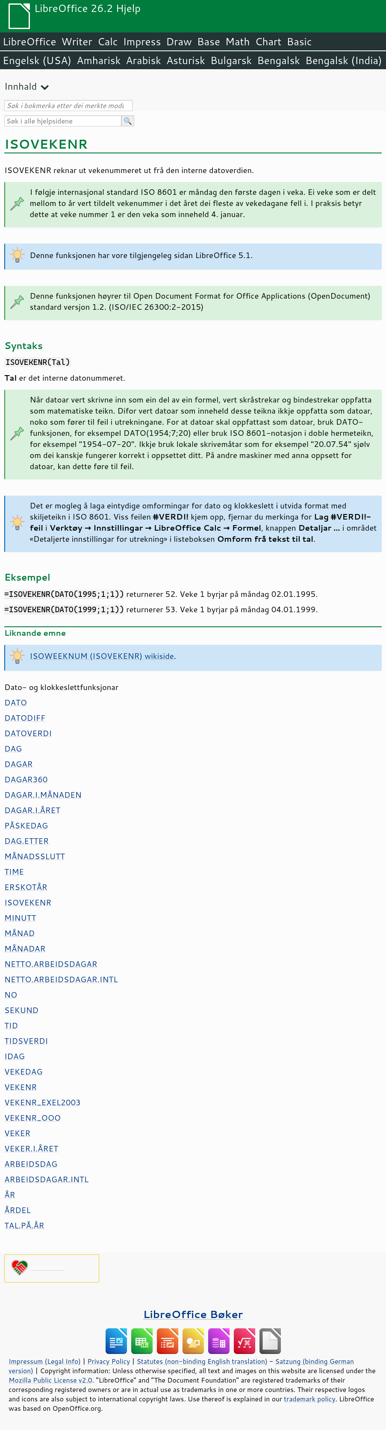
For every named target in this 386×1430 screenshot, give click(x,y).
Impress (142, 41)
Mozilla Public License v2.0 (50, 1380)
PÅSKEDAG (26, 825)
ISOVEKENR (27, 902)
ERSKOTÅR (25, 887)
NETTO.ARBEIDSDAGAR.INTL (61, 979)
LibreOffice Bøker (193, 1314)
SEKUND (21, 1010)
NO (10, 994)
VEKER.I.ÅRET (31, 1148)
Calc (107, 41)
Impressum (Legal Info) (45, 1361)
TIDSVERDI (26, 1040)
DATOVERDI (28, 733)
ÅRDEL (17, 1210)
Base (208, 41)
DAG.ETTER (26, 840)
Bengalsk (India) (343, 60)
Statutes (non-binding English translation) (201, 1361)
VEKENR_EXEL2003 (42, 1102)
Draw (179, 41)
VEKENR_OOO (32, 1117)
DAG (13, 748)
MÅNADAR (24, 948)
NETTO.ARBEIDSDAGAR (50, 963)
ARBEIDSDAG (30, 1163)
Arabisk (143, 60)
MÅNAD (19, 933)
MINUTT (20, 917)
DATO (15, 702)
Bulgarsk (231, 60)
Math (237, 41)
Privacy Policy (108, 1361)
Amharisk (99, 60)
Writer (76, 41)
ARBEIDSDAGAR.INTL (46, 1179)
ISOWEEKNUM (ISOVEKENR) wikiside (102, 655)
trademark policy (309, 1399)
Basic (299, 41)
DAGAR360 (25, 779)
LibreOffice (29, 41)
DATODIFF (24, 717)
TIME (14, 871)
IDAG (14, 1056)
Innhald (20, 86)
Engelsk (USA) (37, 60)
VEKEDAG (23, 1071)
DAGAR (18, 763)
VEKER (17, 1133)
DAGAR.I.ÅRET (32, 810)
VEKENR (20, 1086)
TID (11, 1025)
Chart (268, 41)
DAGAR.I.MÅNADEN (43, 794)
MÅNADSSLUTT (34, 856)
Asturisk (185, 60)
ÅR (9, 1194)
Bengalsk (278, 60)
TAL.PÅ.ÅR (24, 1225)
